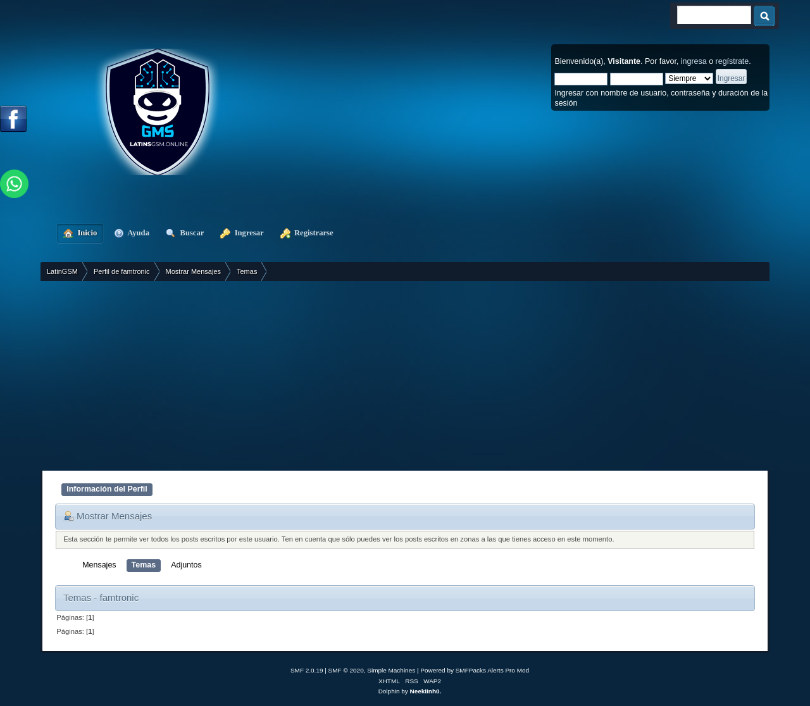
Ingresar (241, 233)
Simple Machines (391, 670)
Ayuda (131, 233)
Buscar (185, 233)
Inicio (80, 233)
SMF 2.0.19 (306, 670)
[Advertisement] (405, 375)
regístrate (732, 61)
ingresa (694, 61)
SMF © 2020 (346, 670)
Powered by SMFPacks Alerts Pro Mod (474, 670)
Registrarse (306, 233)
